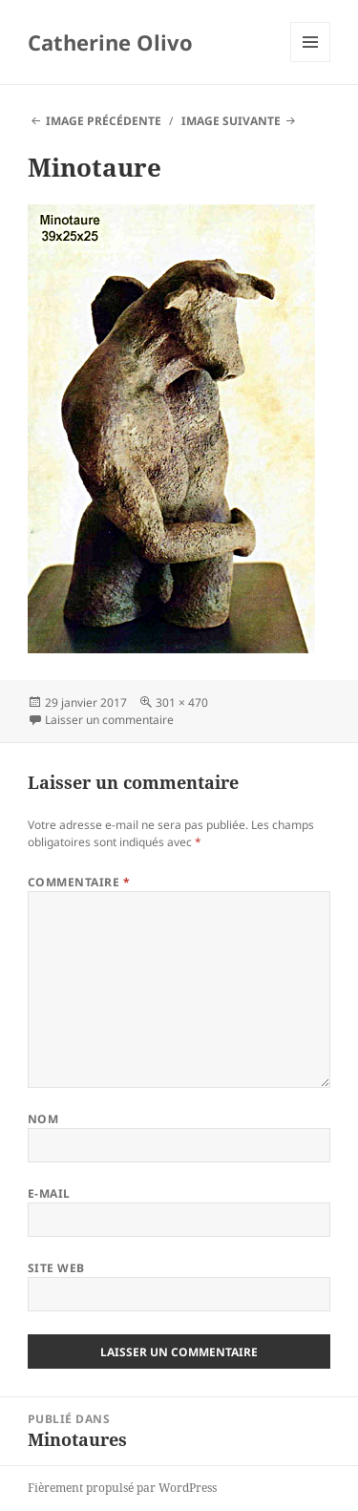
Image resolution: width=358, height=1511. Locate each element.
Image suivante (231, 121)
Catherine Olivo (110, 42)
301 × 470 (182, 702)
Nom (43, 1119)
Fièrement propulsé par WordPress (122, 1487)
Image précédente (103, 121)
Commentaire (79, 882)
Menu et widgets (310, 61)
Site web (56, 1268)
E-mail (49, 1193)
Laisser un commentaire (109, 720)
